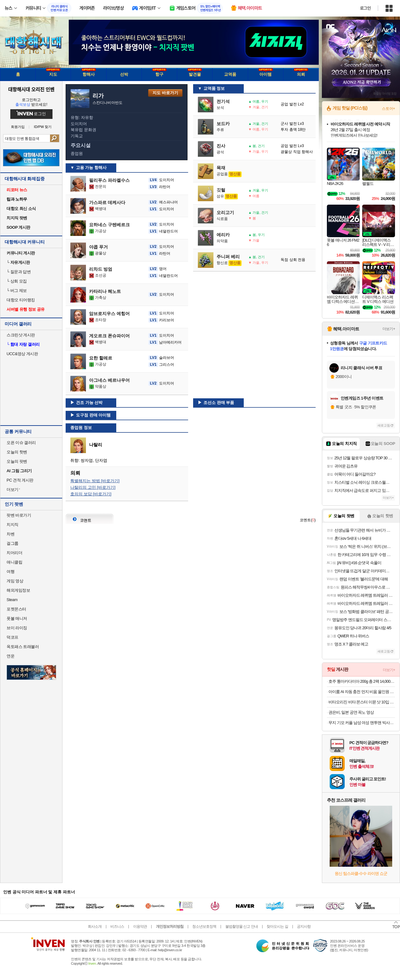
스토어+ (388, 108)
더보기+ (388, 329)
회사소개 (95, 926)
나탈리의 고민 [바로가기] (92, 487)
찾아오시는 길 (277, 926)
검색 (54, 138)
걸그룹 (12, 543)
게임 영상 (15, 581)
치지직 (12, 525)
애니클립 (14, 562)
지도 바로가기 (165, 92)
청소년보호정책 (204, 926)
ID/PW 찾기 (43, 127)
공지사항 (304, 926)
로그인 (365, 8)
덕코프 (12, 637)
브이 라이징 (17, 628)
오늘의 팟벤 (17, 461)
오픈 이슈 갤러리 (21, 443)
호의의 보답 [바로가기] (90, 494)
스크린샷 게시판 (21, 335)
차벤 (10, 534)
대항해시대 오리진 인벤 (31, 89)
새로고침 (384, 425)
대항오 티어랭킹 (21, 300)
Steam (12, 600)
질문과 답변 (19, 272)
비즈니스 (117, 926)
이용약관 (140, 926)
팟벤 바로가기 (19, 515)
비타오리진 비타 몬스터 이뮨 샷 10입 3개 (361, 702)
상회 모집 (17, 281)
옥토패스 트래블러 (23, 647)
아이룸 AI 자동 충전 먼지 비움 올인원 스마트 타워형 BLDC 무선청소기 (361, 691)
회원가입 (18, 127)
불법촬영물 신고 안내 (241, 926)
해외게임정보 (18, 590)
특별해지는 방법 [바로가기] (94, 480)
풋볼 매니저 (17, 618)
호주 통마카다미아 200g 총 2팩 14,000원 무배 (361, 681)
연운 (10, 656)
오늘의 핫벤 (17, 452)
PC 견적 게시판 (20, 480)
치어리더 (14, 553)
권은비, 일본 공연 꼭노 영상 (351, 712)
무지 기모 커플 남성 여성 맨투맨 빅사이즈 (361, 722)
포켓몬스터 (16, 609)
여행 (10, 571)
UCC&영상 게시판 (22, 354)
